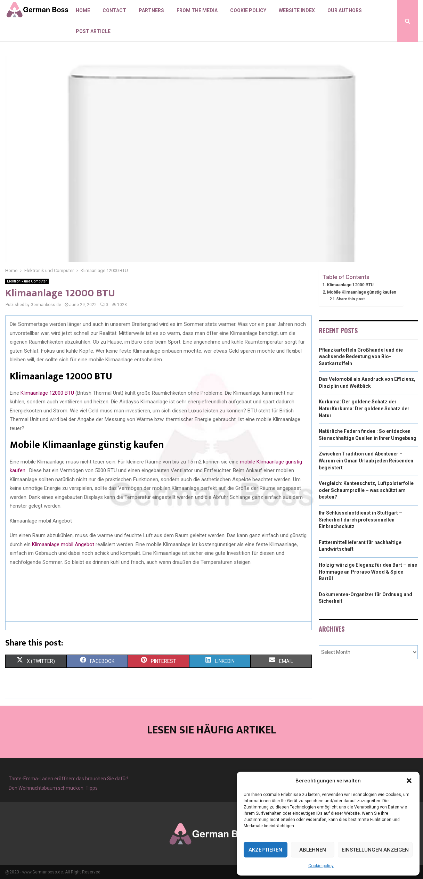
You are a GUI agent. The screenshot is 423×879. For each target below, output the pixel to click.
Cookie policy (321, 865)
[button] (409, 780)
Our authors (344, 10)
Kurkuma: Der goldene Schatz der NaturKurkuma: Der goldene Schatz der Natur (364, 408)
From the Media (197, 10)
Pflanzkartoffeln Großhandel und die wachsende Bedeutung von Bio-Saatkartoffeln (361, 356)
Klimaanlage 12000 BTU (47, 393)
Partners (151, 10)
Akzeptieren (265, 850)
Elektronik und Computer (27, 281)
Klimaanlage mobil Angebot (63, 544)
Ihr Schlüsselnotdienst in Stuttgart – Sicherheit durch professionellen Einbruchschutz (360, 519)
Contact (114, 10)
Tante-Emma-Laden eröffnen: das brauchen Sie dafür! (68, 778)
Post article (93, 31)
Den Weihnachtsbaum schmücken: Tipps (53, 788)
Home (83, 10)
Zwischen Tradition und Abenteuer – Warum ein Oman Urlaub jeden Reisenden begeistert (366, 460)
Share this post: (351, 298)
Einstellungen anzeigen (375, 850)
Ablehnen (312, 850)
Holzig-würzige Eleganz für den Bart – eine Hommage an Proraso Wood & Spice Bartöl (368, 571)
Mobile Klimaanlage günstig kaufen (361, 292)
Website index (297, 10)
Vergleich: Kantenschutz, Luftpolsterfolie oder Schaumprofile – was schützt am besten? (366, 490)
